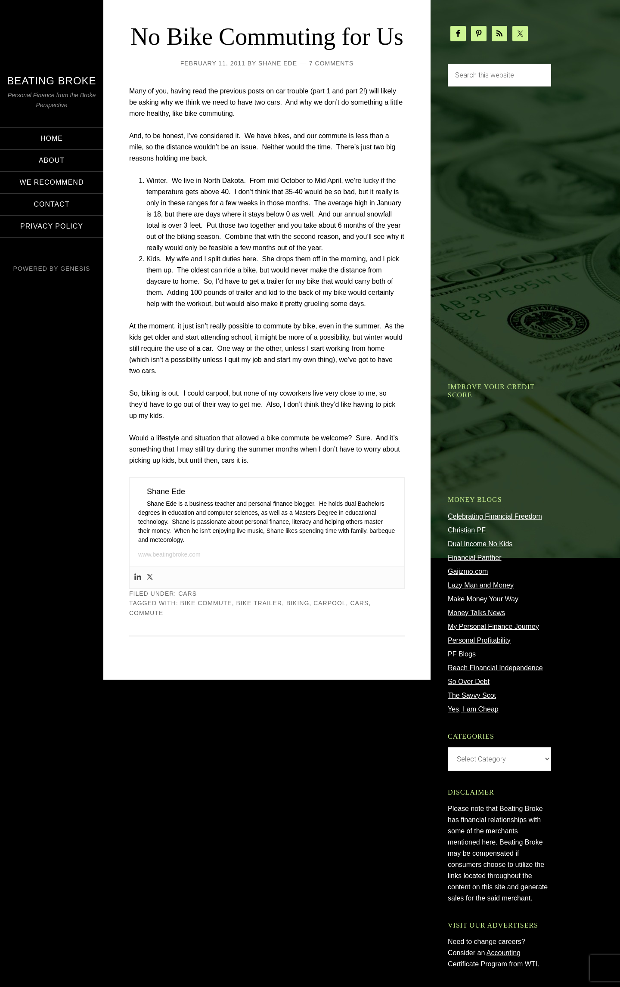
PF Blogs (462, 654)
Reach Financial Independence (495, 667)
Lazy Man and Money (481, 585)
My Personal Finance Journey (493, 626)
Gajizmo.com (468, 571)
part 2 (354, 122)
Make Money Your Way (483, 599)
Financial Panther (475, 557)
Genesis (75, 268)
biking (297, 634)
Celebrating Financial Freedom (495, 516)
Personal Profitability (479, 640)
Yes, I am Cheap (473, 709)
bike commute (206, 634)
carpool (329, 634)
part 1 (321, 122)
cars (359, 634)
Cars (187, 624)
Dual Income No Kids (480, 544)
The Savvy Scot (472, 695)
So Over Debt (469, 681)
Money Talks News (476, 612)
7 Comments (331, 94)
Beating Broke (51, 81)
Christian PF (467, 530)
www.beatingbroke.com (169, 585)
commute (146, 643)
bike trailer (259, 634)
